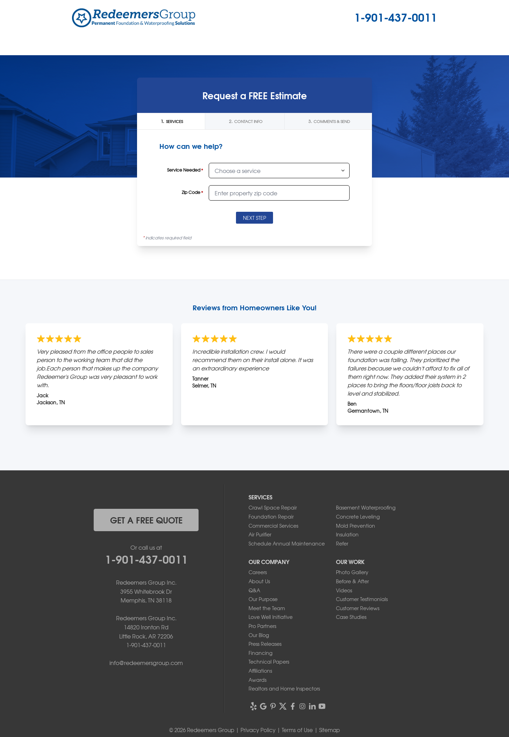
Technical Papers (269, 661)
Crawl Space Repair (273, 507)
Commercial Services (273, 525)
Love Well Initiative (271, 616)
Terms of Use (297, 730)
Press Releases (265, 643)
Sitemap (329, 730)
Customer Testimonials (362, 598)
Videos (344, 590)
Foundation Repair (271, 516)
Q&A (254, 590)
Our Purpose (263, 598)
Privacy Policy (258, 730)
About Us (259, 581)
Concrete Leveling (358, 516)
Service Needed (185, 170)
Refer (342, 543)
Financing (260, 652)
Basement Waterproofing (365, 507)
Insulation (347, 534)
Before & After (352, 581)
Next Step (254, 217)
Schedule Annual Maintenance (287, 543)
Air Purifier (260, 534)
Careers (258, 572)
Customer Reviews (357, 608)
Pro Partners (262, 625)
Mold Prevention (355, 525)
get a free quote (146, 519)
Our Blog (259, 634)
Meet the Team (267, 608)
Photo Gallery (352, 572)
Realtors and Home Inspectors (284, 688)
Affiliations (260, 670)
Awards (257, 679)
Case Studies (351, 616)
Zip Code (192, 192)
